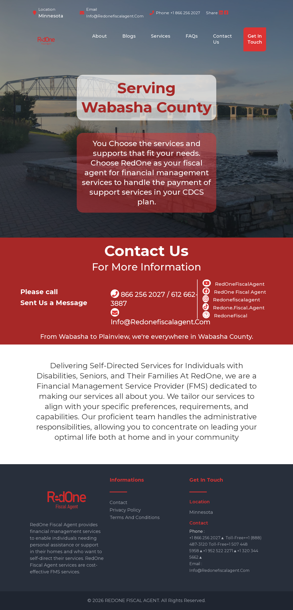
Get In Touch (254, 39)
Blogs (129, 36)
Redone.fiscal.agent (234, 307)
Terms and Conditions (135, 517)
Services (160, 36)
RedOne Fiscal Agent (234, 291)
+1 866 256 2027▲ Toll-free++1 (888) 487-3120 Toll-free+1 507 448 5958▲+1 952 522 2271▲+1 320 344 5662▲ (225, 547)
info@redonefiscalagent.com (115, 16)
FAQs (192, 36)
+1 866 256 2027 (185, 12)
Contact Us (222, 39)
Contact (118, 502)
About (99, 36)
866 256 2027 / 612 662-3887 (154, 298)
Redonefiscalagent (231, 299)
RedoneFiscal (225, 315)
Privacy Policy (125, 510)
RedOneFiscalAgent (234, 283)
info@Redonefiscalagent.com (161, 317)
